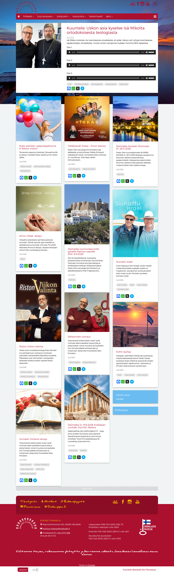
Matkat (49, 501)
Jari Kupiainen (96, 84)
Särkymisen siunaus (79, 336)
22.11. (70, 84)
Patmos (72, 280)
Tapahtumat (96, 16)
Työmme (28, 16)
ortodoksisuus (111, 84)
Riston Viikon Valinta (31, 346)
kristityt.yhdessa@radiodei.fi (56, 528)
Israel (132, 285)
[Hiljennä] (147, 52)
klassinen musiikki (42, 372)
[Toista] (69, 52)
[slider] (108, 52)
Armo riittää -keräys (30, 235)
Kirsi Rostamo (74, 169)
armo (23, 259)
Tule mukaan (45, 16)
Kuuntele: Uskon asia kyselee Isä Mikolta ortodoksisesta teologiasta (106, 30)
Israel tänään (129, 375)
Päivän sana (30, 507)
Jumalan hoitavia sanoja (33, 439)
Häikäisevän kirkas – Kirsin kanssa (87, 145)
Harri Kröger (122, 285)
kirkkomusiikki (26, 372)
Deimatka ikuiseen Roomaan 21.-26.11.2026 (132, 147)
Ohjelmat (63, 16)
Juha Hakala (142, 285)
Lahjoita (23, 569)
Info (109, 16)
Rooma (120, 174)
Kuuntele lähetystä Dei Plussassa (139, 569)
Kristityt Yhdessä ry (28, 376)
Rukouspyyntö (73, 501)
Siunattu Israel (124, 261)
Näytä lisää (87, 488)
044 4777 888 (63, 533)
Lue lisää (22, 161)
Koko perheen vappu (42, 166)
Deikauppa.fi (55, 507)
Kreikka (83, 450)
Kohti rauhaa (123, 351)
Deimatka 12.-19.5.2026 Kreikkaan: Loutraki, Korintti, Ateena (87, 426)
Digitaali (91, 565)
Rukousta (79, 16)
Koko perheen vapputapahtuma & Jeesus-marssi (37, 147)
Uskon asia (124, 84)
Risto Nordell (43, 376)
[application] (111, 52)
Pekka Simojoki (89, 169)
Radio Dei (40, 469)
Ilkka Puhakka (74, 362)
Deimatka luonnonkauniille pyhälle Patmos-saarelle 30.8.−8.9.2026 (83, 251)
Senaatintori (25, 171)
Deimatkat (73, 450)
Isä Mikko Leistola (81, 84)
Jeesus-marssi (26, 166)
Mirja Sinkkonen (89, 362)
